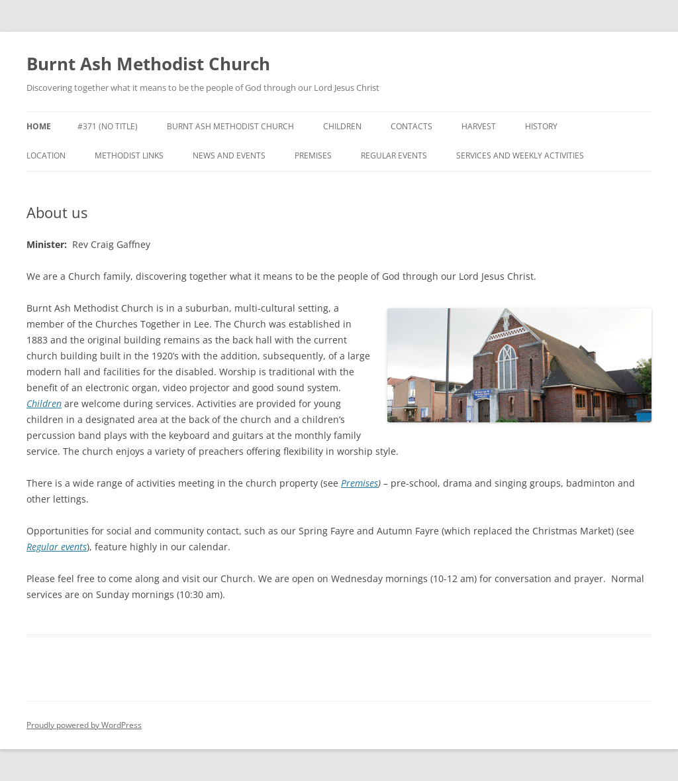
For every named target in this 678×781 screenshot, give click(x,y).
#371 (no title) (107, 126)
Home (38, 126)
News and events (229, 155)
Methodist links (129, 155)
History (541, 126)
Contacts (411, 126)
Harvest (478, 126)
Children (342, 126)
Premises (313, 155)
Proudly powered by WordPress (84, 725)
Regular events (394, 155)
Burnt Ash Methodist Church (148, 64)
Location (46, 155)
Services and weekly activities (520, 155)
